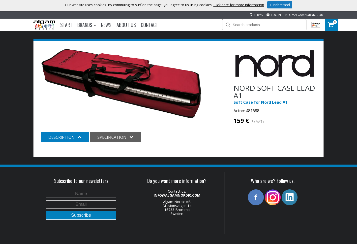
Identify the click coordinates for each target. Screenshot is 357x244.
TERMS (256, 15)
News (106, 25)
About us (126, 25)
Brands (86, 25)
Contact (149, 25)
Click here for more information (238, 4)
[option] (121, 84)
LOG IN (274, 15)
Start (66, 25)
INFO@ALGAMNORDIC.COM (304, 15)
